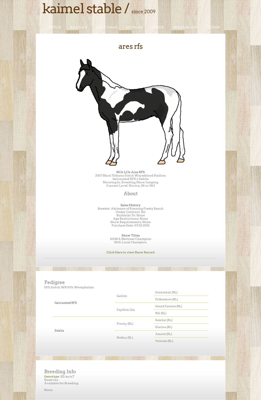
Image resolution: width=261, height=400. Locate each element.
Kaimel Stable (82, 8)
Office (54, 27)
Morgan (134, 27)
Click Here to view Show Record (130, 252)
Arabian (78, 27)
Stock (158, 27)
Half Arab (106, 27)
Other (213, 27)
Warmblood (186, 27)
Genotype (51, 376)
